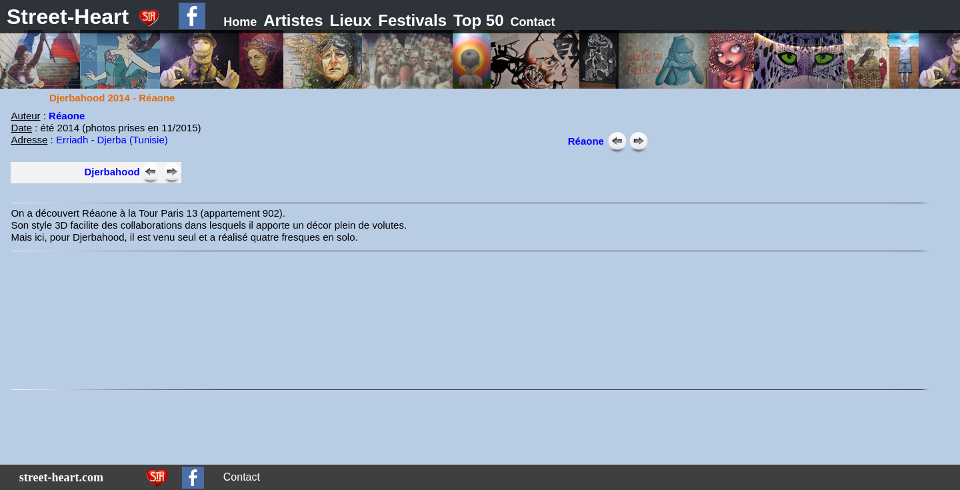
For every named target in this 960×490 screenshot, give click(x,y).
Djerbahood (111, 171)
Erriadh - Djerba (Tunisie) (112, 139)
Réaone (586, 141)
